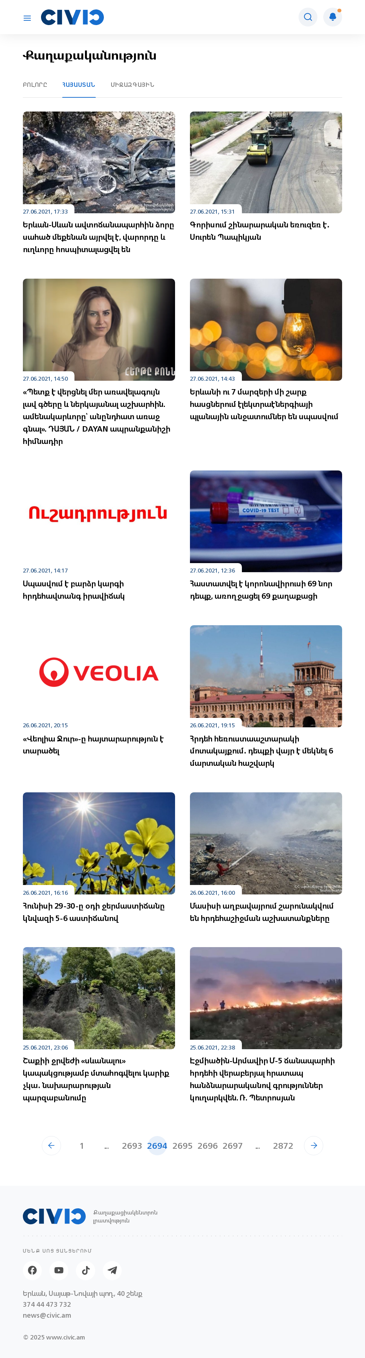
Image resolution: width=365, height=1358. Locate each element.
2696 (207, 1145)
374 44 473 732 (47, 1304)
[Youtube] (58, 1270)
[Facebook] (32, 1270)
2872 (283, 1145)
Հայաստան (79, 85)
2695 (182, 1145)
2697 (232, 1145)
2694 (157, 1145)
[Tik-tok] (85, 1270)
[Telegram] (112, 1270)
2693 (132, 1145)
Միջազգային (133, 85)
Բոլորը (35, 85)
